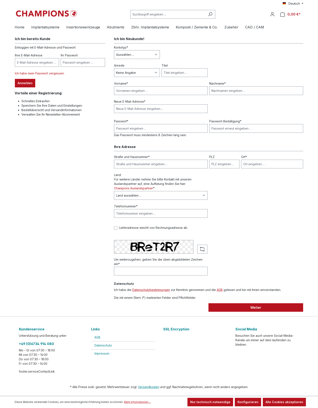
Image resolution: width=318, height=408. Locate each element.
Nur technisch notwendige (210, 402)
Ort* (244, 157)
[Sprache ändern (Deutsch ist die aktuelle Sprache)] (293, 3)
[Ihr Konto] (272, 14)
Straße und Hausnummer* (132, 157)
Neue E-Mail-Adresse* (129, 101)
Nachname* (217, 83)
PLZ (212, 157)
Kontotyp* (121, 47)
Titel (165, 65)
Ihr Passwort (69, 55)
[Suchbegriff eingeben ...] (167, 14)
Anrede (119, 65)
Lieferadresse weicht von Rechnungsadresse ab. (153, 227)
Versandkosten (148, 387)
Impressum (101, 353)
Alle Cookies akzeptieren (284, 402)
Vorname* (121, 83)
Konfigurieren (248, 402)
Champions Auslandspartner (133, 188)
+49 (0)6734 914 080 (36, 344)
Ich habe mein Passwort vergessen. (40, 73)
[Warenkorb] (290, 14)
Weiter (255, 307)
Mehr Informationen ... (137, 402)
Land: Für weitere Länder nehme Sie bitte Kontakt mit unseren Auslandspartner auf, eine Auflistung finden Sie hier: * (152, 181)
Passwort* (121, 121)
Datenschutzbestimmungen (151, 290)
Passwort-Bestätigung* (225, 121)
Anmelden (25, 83)
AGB (220, 290)
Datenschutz (103, 345)
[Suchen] (210, 14)
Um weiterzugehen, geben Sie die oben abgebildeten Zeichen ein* (158, 262)
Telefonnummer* (126, 206)
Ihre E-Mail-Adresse (28, 55)
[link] (195, 344)
